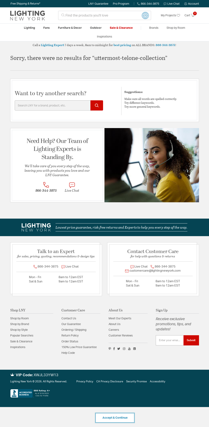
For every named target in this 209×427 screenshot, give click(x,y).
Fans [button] (46, 28)
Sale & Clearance (21, 341)
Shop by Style (19, 330)
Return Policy (70, 335)
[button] (191, 3)
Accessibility (157, 381)
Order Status (69, 341)
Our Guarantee (71, 324)
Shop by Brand (19, 324)
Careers (114, 330)
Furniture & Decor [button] (70, 28)
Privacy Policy (84, 381)
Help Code (68, 353)
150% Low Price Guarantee (79, 347)
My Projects (170, 15)
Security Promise (136, 381)
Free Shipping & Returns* (25, 3)
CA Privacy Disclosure (109, 381)
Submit (191, 340)
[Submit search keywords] (96, 105)
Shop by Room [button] (176, 28)
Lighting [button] (29, 28)
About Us (114, 324)
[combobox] (104, 15)
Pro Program (121, 3)
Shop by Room (19, 318)
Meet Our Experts (120, 318)
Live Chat (172, 3)
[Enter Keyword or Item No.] (59, 105)
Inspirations (17, 347)
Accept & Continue (115, 417)
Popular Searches (21, 335)
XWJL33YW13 (46, 375)
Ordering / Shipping (73, 330)
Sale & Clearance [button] (121, 28)
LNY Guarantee (98, 3)
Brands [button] (153, 28)
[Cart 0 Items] (192, 15)
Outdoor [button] (96, 28)
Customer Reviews (121, 335)
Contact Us (68, 318)
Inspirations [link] (104, 36)
